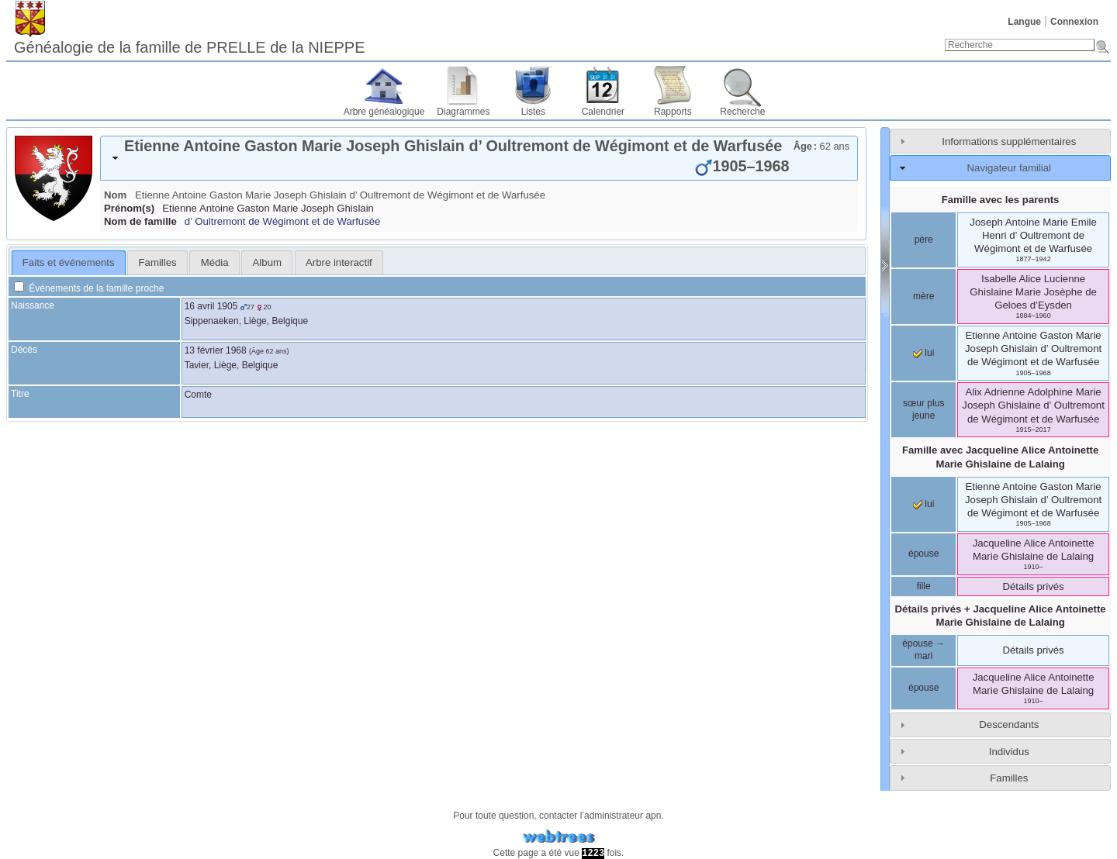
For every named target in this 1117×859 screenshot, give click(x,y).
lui (923, 352)
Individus (1009, 751)
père (924, 239)
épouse (923, 553)
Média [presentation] (215, 262)
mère (923, 296)
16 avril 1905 (211, 306)
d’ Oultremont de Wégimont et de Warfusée (283, 221)
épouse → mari (923, 649)
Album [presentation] (267, 262)
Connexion (1074, 21)
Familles (1009, 778)
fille (924, 586)
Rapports (673, 111)
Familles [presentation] (158, 262)
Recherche (742, 111)
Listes (533, 111)
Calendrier (603, 111)
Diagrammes (463, 111)
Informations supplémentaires (1009, 141)
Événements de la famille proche (89, 288)
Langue (1024, 21)
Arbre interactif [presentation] (339, 262)
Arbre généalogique (384, 111)
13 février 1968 (216, 350)
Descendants (1009, 724)
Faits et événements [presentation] (68, 262)
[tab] (479, 158)
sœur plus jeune (923, 409)
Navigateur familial (1009, 168)
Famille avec (1000, 456)
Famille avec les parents (1001, 199)
